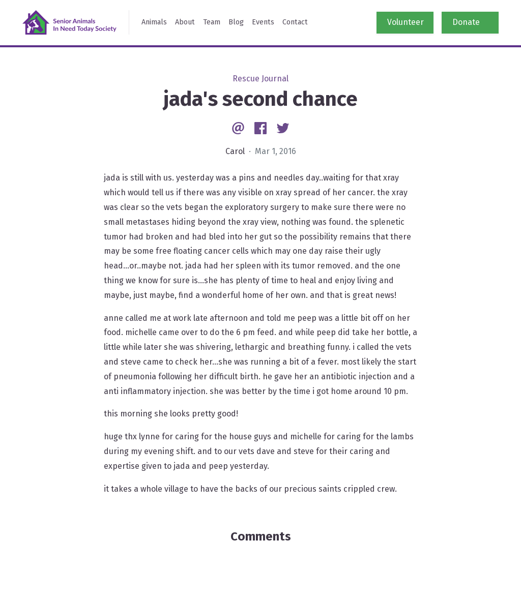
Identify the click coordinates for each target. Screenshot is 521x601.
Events (263, 22)
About (185, 22)
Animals (154, 22)
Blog (236, 22)
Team (211, 22)
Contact (295, 22)
